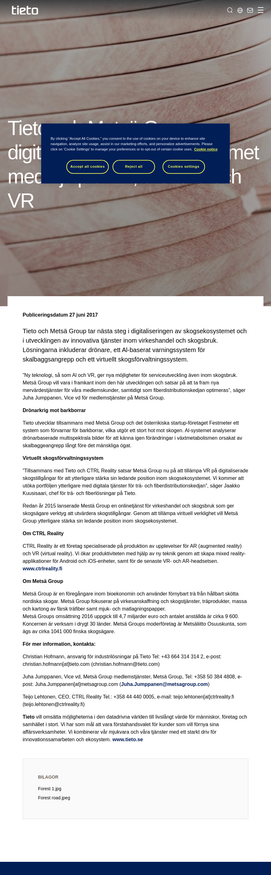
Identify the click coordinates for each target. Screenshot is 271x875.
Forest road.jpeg (54, 797)
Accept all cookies (87, 166)
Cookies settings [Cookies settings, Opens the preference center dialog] (183, 166)
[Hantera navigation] (259, 10)
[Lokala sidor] (239, 10)
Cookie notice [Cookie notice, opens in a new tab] (206, 149)
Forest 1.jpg (49, 788)
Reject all (134, 166)
